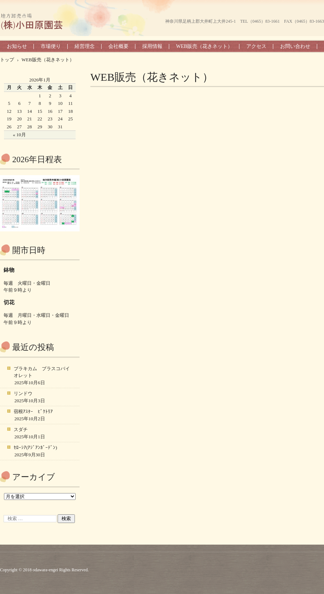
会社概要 (118, 46)
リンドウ (23, 393)
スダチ (21, 429)
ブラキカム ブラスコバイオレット (42, 372)
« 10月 (19, 134)
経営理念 (85, 46)
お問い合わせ (295, 46)
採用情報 (152, 46)
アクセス (256, 46)
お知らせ (17, 46)
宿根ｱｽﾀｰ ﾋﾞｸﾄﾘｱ (33, 411)
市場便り (51, 46)
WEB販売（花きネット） (204, 46)
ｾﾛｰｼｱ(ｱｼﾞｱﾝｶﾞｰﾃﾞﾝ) (35, 447)
